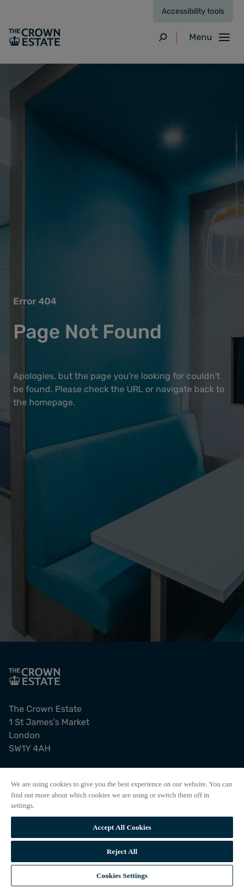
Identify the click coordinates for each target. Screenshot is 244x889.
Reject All (122, 851)
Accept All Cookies (122, 827)
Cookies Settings (122, 875)
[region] (122, 828)
